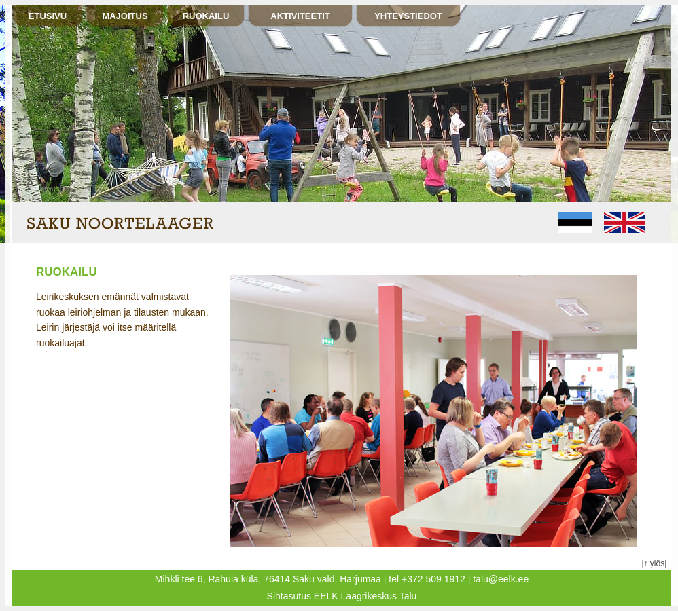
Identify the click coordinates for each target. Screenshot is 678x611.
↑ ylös (654, 563)
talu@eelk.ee (501, 579)
